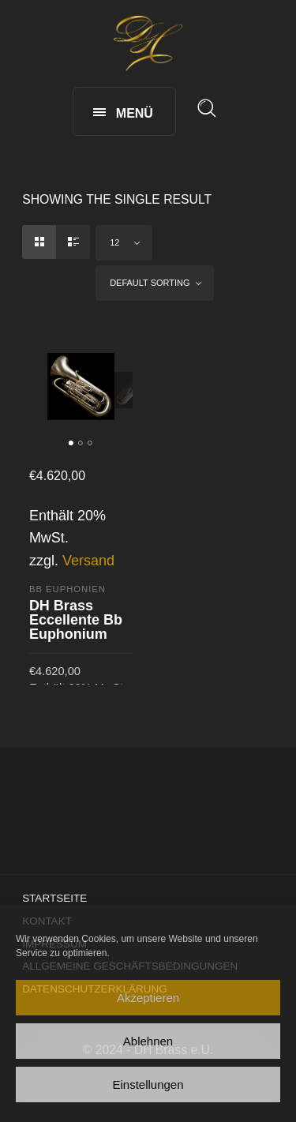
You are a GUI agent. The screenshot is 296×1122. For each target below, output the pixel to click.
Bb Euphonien (67, 589)
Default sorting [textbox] (149, 282)
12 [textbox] (114, 242)
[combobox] (124, 243)
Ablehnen (148, 1041)
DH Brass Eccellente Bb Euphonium (75, 620)
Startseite (54, 898)
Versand (88, 561)
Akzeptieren (148, 997)
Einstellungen (147, 1084)
